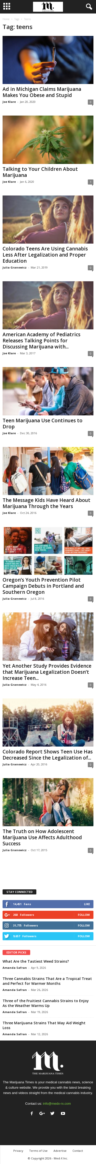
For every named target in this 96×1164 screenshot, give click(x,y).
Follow (84, 915)
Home (6, 19)
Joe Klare (9, 102)
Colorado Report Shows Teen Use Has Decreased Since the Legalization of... (48, 754)
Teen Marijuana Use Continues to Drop (42, 423)
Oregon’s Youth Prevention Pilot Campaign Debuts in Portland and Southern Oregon (43, 586)
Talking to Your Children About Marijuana (40, 172)
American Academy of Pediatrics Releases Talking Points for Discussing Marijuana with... (41, 340)
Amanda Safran (15, 968)
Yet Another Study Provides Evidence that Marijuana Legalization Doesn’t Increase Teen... (47, 672)
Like (87, 904)
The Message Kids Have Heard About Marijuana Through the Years (46, 503)
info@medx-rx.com (57, 1103)
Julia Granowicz (15, 267)
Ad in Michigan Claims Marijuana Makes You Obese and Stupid (42, 92)
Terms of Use (38, 1151)
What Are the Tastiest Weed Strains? (36, 961)
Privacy (18, 1151)
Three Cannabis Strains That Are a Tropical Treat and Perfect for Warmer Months (47, 981)
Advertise (60, 1151)
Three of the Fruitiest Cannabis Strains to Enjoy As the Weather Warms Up (46, 1003)
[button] (88, 6)
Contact (77, 1151)
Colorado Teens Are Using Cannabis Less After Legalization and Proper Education (45, 254)
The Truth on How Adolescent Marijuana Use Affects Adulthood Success (42, 837)
